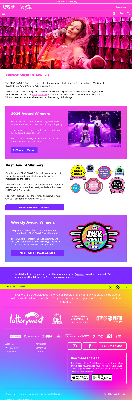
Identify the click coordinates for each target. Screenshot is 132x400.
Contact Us (40, 347)
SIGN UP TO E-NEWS (112, 346)
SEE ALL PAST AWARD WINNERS (35, 207)
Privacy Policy (12, 394)
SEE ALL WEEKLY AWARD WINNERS (37, 253)
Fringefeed (10, 351)
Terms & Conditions (29, 394)
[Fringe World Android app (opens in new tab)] (102, 377)
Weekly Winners (39, 94)
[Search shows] (128, 13)
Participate (40, 343)
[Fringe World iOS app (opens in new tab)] (80, 377)
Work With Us (12, 347)
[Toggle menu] (3, 13)
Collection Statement (51, 394)
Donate (39, 351)
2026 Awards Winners (24, 150)
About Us (9, 343)
